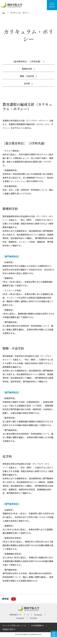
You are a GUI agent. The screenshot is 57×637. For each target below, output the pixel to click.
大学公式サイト (15, 614)
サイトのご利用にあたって (13, 625)
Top (3, 12)
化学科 (27, 83)
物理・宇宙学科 (27, 76)
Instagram (20, 618)
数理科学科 (27, 68)
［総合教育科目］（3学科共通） (27, 61)
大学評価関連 (36, 625)
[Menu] (52, 5)
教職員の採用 (8, 629)
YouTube (33, 618)
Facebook (38, 614)
